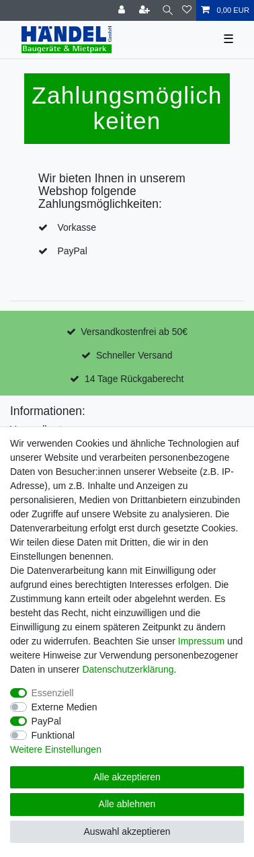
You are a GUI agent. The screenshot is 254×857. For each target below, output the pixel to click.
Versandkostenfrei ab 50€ (134, 331)
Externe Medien (64, 707)
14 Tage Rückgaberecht (134, 378)
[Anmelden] (123, 10)
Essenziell (53, 692)
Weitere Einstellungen (55, 749)
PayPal (72, 251)
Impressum (201, 641)
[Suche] (167, 10)
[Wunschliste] (186, 10)
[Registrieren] (145, 10)
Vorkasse (76, 227)
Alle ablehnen (127, 803)
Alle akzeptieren (127, 777)
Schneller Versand (134, 355)
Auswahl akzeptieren (126, 831)
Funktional (53, 735)
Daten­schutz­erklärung (127, 669)
